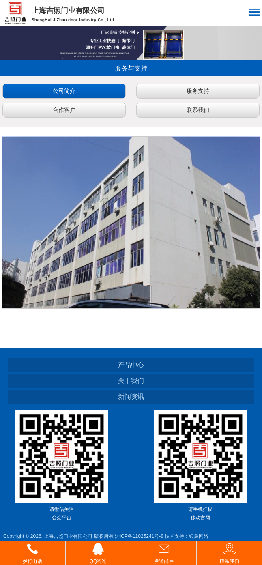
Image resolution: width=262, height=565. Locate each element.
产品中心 (131, 364)
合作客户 (64, 110)
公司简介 (64, 91)
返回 (14, 68)
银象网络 (198, 536)
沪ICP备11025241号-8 (140, 536)
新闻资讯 (131, 396)
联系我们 (198, 110)
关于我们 (131, 380)
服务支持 (198, 91)
